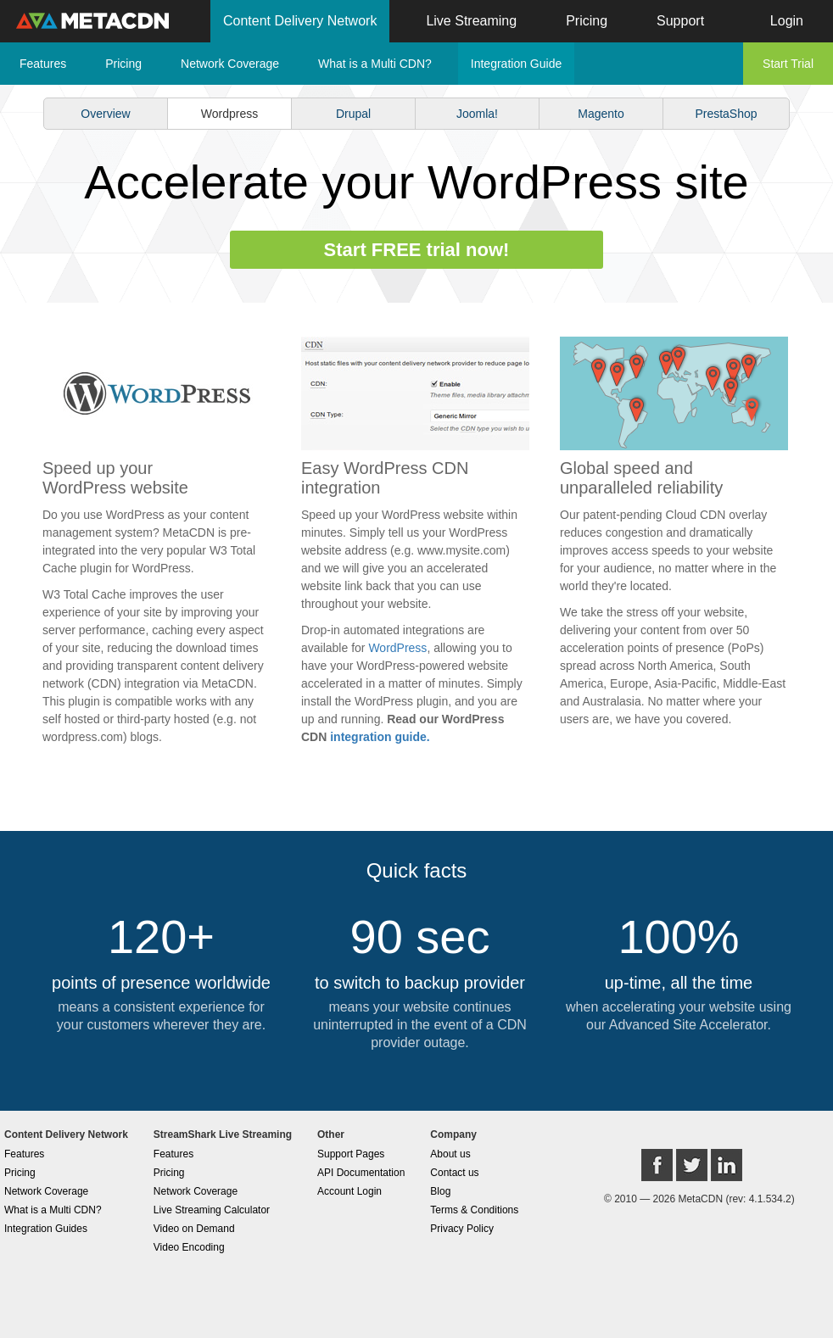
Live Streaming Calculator (212, 1210)
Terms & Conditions (474, 1210)
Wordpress (229, 113)
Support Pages (350, 1154)
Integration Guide (516, 63)
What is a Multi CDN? (375, 63)
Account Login (349, 1191)
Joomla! (477, 113)
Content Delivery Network (300, 21)
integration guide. (379, 737)
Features (43, 63)
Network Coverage (230, 63)
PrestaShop (726, 113)
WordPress (397, 648)
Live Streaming (471, 21)
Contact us (454, 1173)
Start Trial (788, 63)
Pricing (586, 21)
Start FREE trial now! (417, 249)
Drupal (353, 113)
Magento (600, 113)
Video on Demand (194, 1229)
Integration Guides (45, 1229)
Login (786, 21)
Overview (105, 113)
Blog (440, 1191)
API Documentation (361, 1173)
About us (450, 1154)
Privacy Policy (462, 1229)
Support (680, 21)
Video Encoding (189, 1247)
